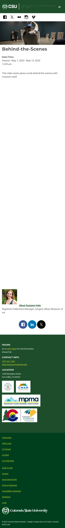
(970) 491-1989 (8, 361)
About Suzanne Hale (30, 305)
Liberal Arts (6, 438)
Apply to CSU (7, 468)
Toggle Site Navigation (59, 6)
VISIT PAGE (11, 349)
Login (4, 503)
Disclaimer (6, 497)
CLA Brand (6, 449)
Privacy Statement (9, 485)
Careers (5, 474)
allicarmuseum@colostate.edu (14, 364)
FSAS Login (6, 443)
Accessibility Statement (11, 491)
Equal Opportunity (9, 479)
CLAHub (5, 455)
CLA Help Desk (8, 461)
